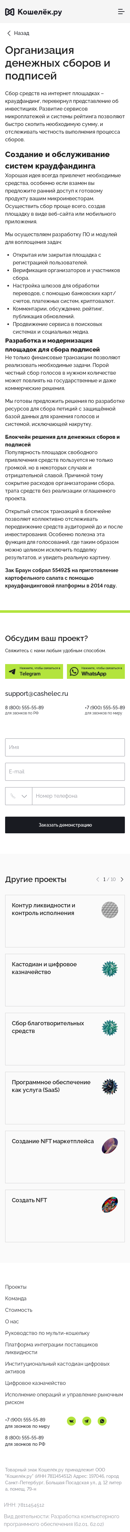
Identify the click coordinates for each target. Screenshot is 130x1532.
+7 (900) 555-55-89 (105, 707)
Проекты (16, 1287)
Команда (16, 1298)
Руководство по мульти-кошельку (47, 1333)
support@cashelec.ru (36, 693)
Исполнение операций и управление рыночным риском (64, 1398)
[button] (18, 796)
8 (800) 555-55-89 (24, 707)
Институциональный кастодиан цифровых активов (57, 1368)
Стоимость (18, 1310)
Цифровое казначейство (35, 1383)
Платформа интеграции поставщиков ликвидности (51, 1348)
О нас (12, 1322)
